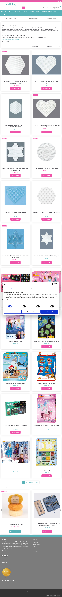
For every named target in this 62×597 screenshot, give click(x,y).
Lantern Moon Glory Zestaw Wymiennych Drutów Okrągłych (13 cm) (47, 524)
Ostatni (36, 482)
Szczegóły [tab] (31, 287)
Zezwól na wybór (31, 311)
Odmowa (13, 311)
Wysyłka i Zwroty (45, 1)
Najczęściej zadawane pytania (7, 548)
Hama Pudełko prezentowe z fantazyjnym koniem (46, 426)
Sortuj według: (35, 46)
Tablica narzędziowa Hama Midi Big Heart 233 (46, 82)
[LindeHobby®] (10, 3)
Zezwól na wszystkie (49, 311)
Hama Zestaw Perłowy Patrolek (46, 383)
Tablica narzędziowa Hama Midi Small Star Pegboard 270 (15, 169)
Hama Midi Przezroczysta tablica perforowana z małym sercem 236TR (15, 213)
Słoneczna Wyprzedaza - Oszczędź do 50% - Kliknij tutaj (13, 1)
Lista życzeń (47, 8)
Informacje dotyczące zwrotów (8, 552)
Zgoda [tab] (12, 287)
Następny (31, 482)
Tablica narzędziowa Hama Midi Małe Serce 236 (46, 125)
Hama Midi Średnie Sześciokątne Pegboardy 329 (46, 213)
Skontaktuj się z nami (35, 1)
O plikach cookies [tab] (50, 287)
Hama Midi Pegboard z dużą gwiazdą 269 (46, 256)
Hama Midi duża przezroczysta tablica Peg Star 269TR (15, 256)
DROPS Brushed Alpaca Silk (15, 524)
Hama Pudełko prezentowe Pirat (15, 383)
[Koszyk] (57, 8)
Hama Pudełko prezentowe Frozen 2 (15, 469)
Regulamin (34, 591)
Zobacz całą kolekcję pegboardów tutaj (10, 39)
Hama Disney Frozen (15, 341)
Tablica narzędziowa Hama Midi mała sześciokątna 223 (15, 82)
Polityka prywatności (44, 591)
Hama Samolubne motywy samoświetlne (46, 341)
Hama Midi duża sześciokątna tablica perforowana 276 (15, 125)
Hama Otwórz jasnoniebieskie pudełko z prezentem (46, 469)
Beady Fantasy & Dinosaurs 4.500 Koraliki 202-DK (15, 426)
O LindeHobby (54, 1)
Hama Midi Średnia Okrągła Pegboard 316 (46, 168)
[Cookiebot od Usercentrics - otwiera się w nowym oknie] (52, 284)
